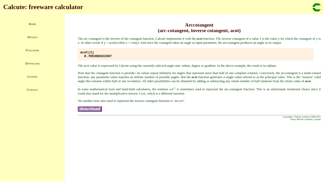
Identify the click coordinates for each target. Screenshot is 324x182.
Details (32, 37)
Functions (32, 50)
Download (32, 63)
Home (32, 24)
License (32, 76)
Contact (32, 90)
